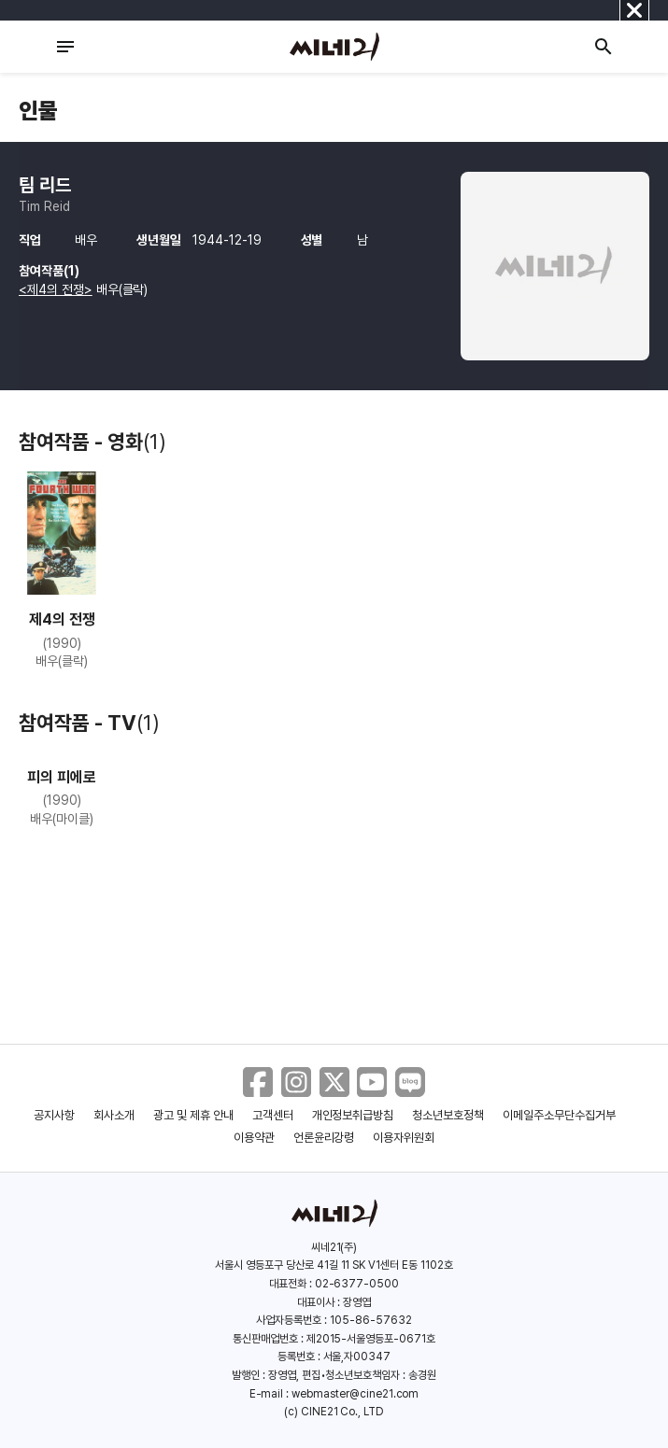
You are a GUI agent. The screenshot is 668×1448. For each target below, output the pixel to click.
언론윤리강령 (324, 1138)
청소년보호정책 (448, 1115)
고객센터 (272, 1115)
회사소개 (114, 1115)
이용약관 (254, 1138)
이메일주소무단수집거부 (559, 1115)
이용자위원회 (403, 1138)
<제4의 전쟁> (55, 289)
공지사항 (54, 1115)
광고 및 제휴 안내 (193, 1115)
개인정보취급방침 (353, 1115)
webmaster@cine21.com (355, 1393)
